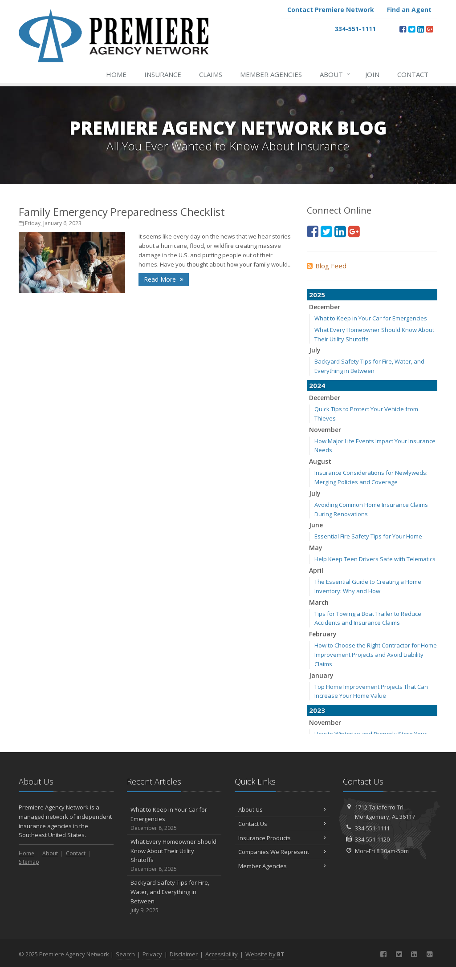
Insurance (162, 74)
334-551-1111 (372, 828)
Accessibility (221, 954)
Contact (412, 74)
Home (116, 74)
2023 (317, 710)
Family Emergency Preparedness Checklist (122, 211)
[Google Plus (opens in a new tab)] (429, 29)
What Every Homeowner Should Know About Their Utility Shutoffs (174, 856)
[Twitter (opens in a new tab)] (411, 29)
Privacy (152, 954)
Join (372, 74)
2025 (317, 294)
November (325, 429)
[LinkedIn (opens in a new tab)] (420, 29)
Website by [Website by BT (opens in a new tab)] (264, 954)
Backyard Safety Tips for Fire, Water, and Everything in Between (174, 896)
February (323, 634)
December (324, 307)
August (320, 461)
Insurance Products (282, 838)
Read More (163, 279)
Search (125, 954)
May (315, 547)
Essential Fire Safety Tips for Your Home (368, 536)
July (315, 350)
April (316, 570)
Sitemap (29, 862)
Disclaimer (184, 954)
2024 (317, 385)
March (319, 602)
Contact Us (282, 824)
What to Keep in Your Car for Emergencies (370, 318)
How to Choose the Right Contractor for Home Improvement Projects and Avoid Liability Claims (375, 654)
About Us (282, 809)
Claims (210, 74)
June (316, 525)
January (321, 675)
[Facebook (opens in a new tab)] (402, 29)
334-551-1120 (372, 839)
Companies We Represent (282, 852)
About (335, 74)
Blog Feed (326, 265)
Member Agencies (271, 74)
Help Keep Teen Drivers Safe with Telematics (375, 559)
